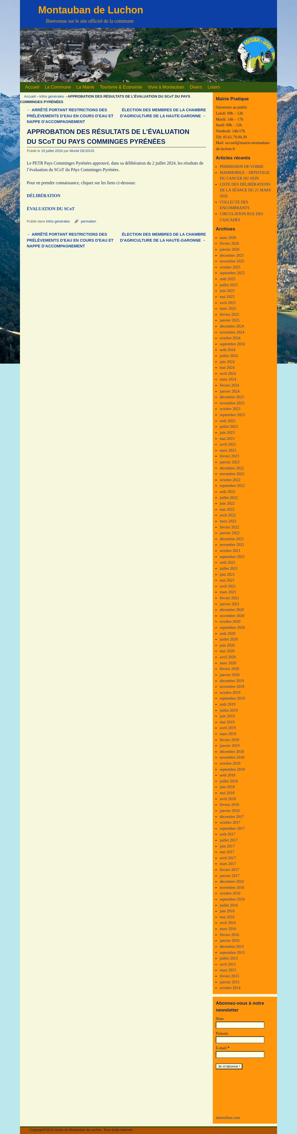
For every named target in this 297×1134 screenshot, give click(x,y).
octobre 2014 (230, 988)
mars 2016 (228, 929)
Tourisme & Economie (121, 87)
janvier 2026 (229, 249)
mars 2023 (228, 450)
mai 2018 (227, 793)
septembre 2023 (232, 415)
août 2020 (227, 633)
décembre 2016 (232, 881)
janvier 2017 (229, 875)
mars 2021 (228, 592)
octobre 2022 (230, 480)
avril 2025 (228, 302)
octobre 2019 (230, 692)
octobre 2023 (230, 409)
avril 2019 (228, 728)
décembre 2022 (232, 468)
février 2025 (229, 314)
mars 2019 (228, 734)
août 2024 (227, 349)
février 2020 (229, 669)
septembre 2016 (232, 899)
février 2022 (229, 527)
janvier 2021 (229, 604)
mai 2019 (227, 722)
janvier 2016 (229, 940)
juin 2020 (227, 645)
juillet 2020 (229, 639)
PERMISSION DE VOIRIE (241, 166)
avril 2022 (228, 515)
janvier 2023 (229, 462)
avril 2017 (228, 858)
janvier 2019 (229, 745)
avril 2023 (228, 444)
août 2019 (227, 704)
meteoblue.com (228, 1117)
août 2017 (227, 834)
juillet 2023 (229, 426)
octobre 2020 (230, 621)
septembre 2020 (232, 627)
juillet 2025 (229, 285)
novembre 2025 (232, 261)
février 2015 (229, 976)
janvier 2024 (229, 391)
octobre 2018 (230, 763)
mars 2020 (228, 663)
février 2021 (229, 598)
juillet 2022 (229, 497)
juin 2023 (227, 432)
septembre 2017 (232, 828)
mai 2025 (227, 296)
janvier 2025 (229, 320)
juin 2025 (227, 290)
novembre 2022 (232, 474)
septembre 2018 (232, 769)
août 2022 (227, 491)
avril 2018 (228, 799)
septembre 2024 (232, 344)
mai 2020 (227, 651)
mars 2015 (228, 970)
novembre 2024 (232, 332)
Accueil (32, 87)
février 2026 (229, 243)
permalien (88, 221)
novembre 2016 (232, 887)
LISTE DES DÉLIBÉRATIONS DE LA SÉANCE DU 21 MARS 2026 (245, 190)
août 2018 (227, 775)
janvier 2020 (229, 675)
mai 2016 (227, 917)
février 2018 (229, 804)
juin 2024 (227, 362)
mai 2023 (227, 438)
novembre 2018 (232, 757)
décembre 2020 (232, 609)
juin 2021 (227, 574)
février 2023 (229, 456)
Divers (196, 87)
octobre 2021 (230, 550)
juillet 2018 (229, 781)
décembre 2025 (232, 255)
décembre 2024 (232, 326)
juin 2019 (227, 716)
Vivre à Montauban (166, 87)
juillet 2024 (229, 355)
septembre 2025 (232, 273)
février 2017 (229, 869)
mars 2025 (228, 308)
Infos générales (51, 96)
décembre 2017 (232, 816)
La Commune (58, 87)
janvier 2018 (229, 810)
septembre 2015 (232, 952)
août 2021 (227, 562)
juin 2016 (227, 911)
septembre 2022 (232, 485)
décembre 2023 (232, 397)
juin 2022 (227, 503)
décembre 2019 (232, 681)
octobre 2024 (230, 338)
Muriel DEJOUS (82, 151)
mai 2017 (227, 852)
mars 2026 (228, 237)
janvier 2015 (229, 982)
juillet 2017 (229, 840)
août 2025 (227, 279)
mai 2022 (227, 509)
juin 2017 (227, 846)
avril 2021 (228, 586)
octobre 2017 (230, 822)
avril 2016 (228, 922)
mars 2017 (228, 863)
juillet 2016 (229, 905)
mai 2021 (227, 580)
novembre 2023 (232, 403)
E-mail (222, 1048)
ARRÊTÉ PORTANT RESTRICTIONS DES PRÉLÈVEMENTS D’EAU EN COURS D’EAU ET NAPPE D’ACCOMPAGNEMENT (70, 116)
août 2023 (227, 421)
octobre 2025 (230, 267)
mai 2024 (227, 367)
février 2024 (229, 385)
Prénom (222, 1033)
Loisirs (214, 87)
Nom (220, 1018)
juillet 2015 (229, 958)
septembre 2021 (232, 556)
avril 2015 (228, 964)
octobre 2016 (230, 893)
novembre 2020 (232, 615)
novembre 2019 (232, 686)
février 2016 (229, 935)
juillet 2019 (229, 710)
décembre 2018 (232, 751)
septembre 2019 (232, 698)
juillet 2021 (229, 568)
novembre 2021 (232, 544)
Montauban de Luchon (90, 10)
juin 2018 (227, 787)
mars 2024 (228, 379)
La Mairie (85, 87)
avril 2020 (228, 657)
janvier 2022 (229, 533)
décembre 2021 (232, 539)
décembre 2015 (232, 946)
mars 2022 (228, 521)
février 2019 (229, 740)
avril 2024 (228, 373)
